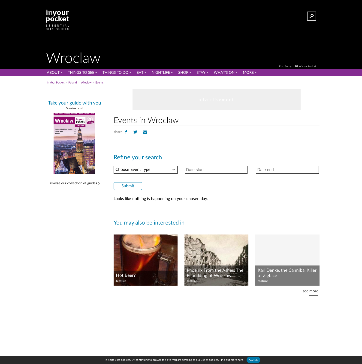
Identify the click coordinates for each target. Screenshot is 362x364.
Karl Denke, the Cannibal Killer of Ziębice (287, 273)
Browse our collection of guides (72, 183)
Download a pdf (74, 108)
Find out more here (231, 359)
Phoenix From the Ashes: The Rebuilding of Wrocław (215, 273)
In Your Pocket (307, 66)
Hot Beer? (126, 275)
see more (310, 291)
